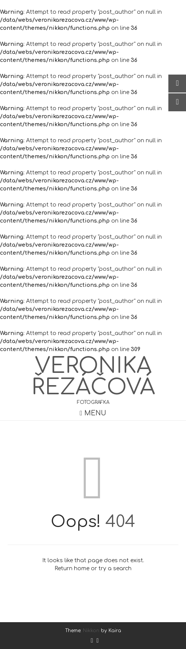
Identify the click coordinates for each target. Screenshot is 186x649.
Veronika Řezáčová (93, 376)
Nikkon (91, 630)
